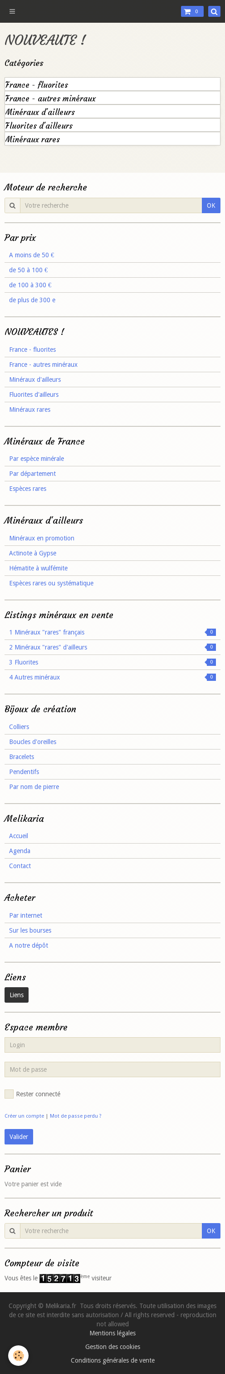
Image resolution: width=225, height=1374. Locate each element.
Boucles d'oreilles (32, 741)
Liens (17, 995)
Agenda (19, 850)
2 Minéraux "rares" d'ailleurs (112, 647)
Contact (20, 865)
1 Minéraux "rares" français (112, 632)
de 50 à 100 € (28, 270)
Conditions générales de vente (113, 1360)
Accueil (18, 835)
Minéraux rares (32, 140)
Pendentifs (24, 771)
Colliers (19, 726)
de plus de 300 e (32, 300)
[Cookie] (18, 1355)
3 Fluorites (112, 662)
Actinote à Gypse (32, 553)
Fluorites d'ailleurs (39, 126)
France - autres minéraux (50, 99)
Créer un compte (24, 1116)
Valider (19, 1136)
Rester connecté (32, 1094)
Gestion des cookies (112, 1346)
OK (211, 205)
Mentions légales (112, 1333)
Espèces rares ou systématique (51, 583)
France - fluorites (36, 85)
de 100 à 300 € (30, 285)
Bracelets (21, 756)
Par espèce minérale (36, 458)
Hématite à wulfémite (38, 568)
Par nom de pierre (34, 786)
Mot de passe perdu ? (76, 1116)
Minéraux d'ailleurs (40, 112)
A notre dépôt (28, 945)
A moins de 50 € (31, 255)
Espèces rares (27, 488)
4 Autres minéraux (112, 677)
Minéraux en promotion (41, 538)
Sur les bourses (30, 930)
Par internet (25, 915)
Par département (32, 473)
